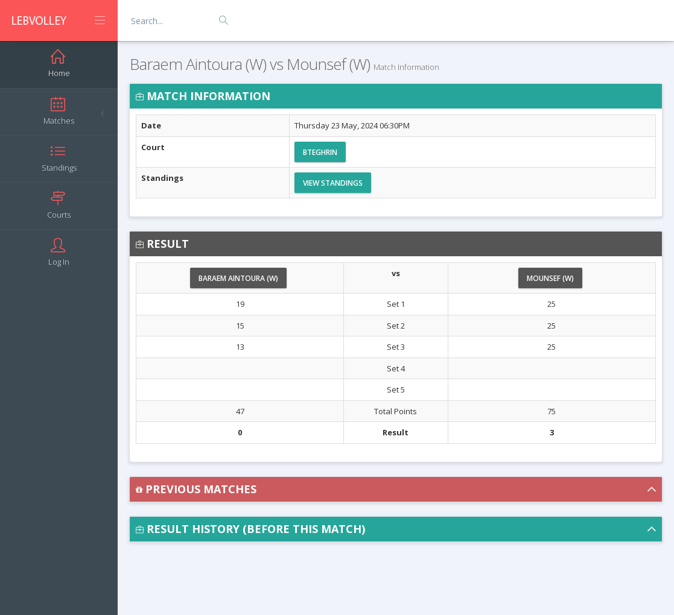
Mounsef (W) (550, 278)
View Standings (333, 183)
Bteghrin (320, 152)
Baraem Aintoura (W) (238, 278)
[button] (396, 489)
